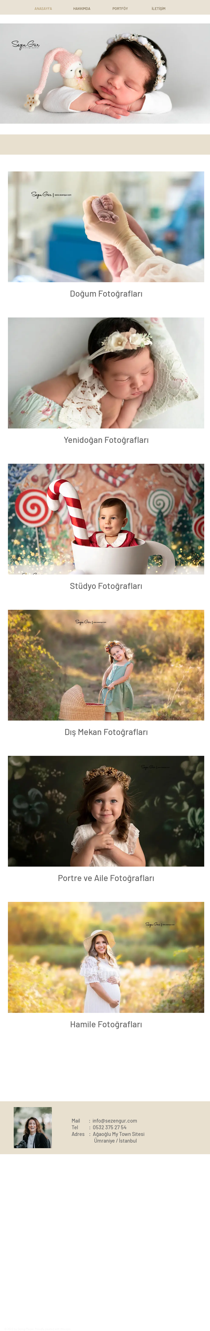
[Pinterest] (159, 1328)
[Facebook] (148, 1328)
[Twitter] (165, 1328)
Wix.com (65, 1329)
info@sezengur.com (115, 1120)
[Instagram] (154, 1328)
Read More (48, 1307)
